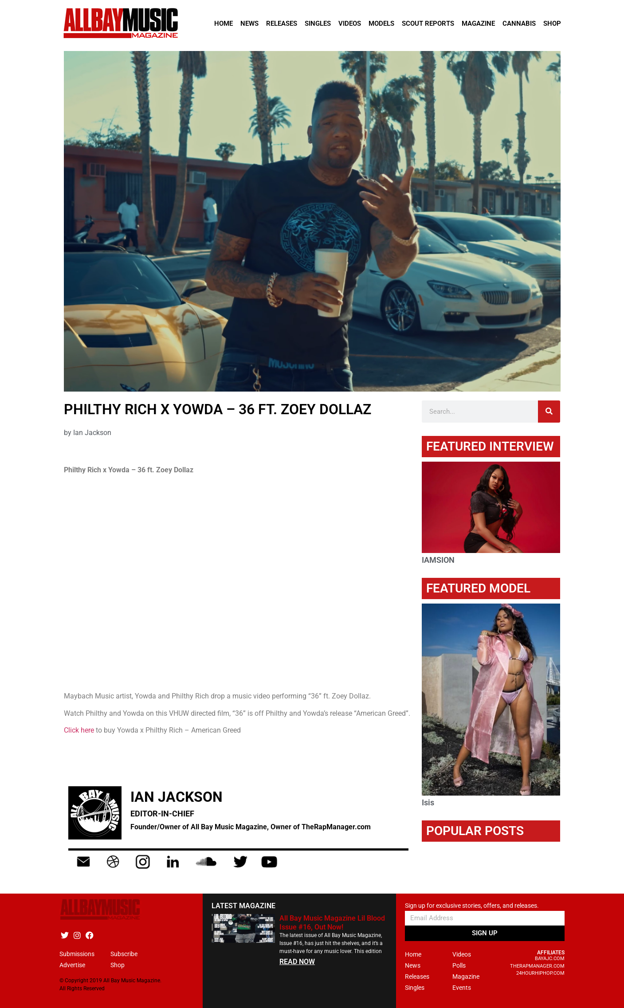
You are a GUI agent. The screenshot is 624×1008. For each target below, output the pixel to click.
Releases (281, 23)
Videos (349, 23)
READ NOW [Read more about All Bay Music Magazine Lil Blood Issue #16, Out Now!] (297, 961)
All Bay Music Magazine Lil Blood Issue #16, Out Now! (332, 922)
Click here (80, 730)
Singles (318, 23)
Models (381, 23)
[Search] (549, 411)
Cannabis (519, 23)
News (249, 23)
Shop (552, 23)
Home (223, 23)
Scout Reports (428, 23)
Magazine (478, 23)
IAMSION (438, 560)
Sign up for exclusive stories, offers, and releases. (472, 905)
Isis (428, 802)
